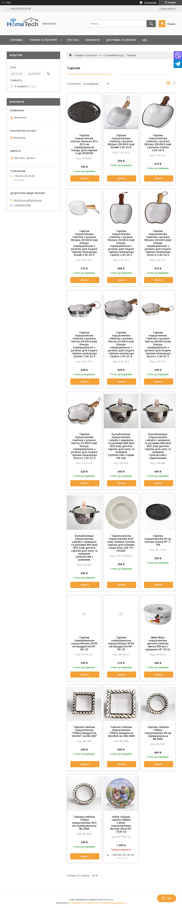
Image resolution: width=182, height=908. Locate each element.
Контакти (93, 40)
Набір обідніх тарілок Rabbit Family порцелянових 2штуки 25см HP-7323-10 (121, 824)
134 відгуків (150, 2)
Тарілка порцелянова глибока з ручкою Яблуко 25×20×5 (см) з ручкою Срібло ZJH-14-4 (157, 143)
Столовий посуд (114, 55)
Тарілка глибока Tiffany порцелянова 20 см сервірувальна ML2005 (158, 733)
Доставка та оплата (121, 40)
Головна (16, 40)
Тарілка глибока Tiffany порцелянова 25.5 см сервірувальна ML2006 (84, 822)
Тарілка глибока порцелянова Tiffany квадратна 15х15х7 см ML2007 (84, 731)
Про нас (73, 40)
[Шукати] (151, 23)
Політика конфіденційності (112, 903)
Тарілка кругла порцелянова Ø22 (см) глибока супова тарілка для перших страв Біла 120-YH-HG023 (121, 543)
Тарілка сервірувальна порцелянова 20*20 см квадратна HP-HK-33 (121, 643)
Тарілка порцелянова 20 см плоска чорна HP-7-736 (158, 540)
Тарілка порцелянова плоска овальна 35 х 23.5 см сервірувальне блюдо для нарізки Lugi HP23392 (84, 144)
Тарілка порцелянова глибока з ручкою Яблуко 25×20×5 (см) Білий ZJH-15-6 (121, 141)
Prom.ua (108, 899)
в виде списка (173, 83)
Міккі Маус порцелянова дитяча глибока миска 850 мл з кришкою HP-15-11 (158, 643)
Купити (85, 178)
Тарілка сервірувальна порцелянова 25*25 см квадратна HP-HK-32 (84, 643)
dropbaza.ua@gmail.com (28, 200)
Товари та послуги (43, 40)
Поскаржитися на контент (82, 903)
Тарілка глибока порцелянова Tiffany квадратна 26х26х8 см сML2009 (121, 731)
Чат (167, 898)
